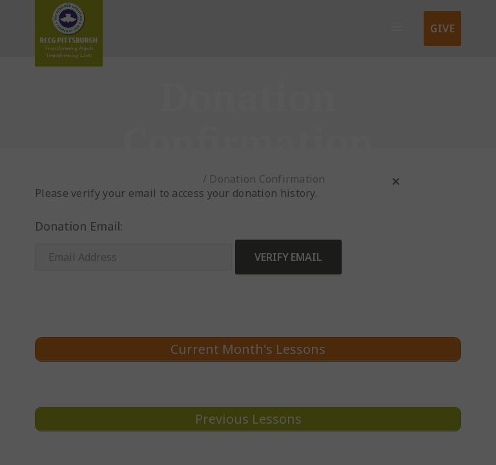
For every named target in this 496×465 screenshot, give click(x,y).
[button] (396, 181)
